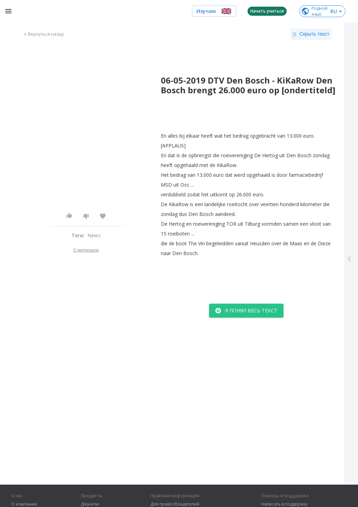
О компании (24, 504)
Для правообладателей (174, 504)
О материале (86, 250)
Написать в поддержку (284, 504)
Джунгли (90, 504)
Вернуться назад (43, 34)
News (94, 235)
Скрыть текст (311, 34)
